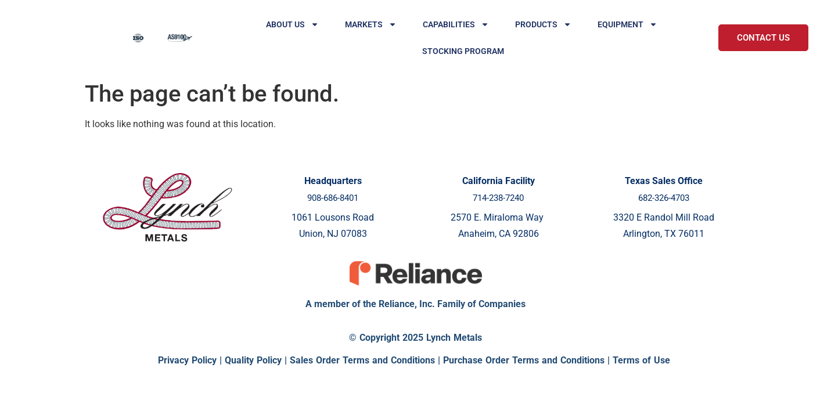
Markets (371, 24)
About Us (292, 24)
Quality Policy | (257, 360)
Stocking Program (463, 51)
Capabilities (456, 24)
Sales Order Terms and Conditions (362, 360)
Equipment (627, 24)
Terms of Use (641, 360)
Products (543, 24)
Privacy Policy (187, 360)
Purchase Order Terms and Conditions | (528, 360)
